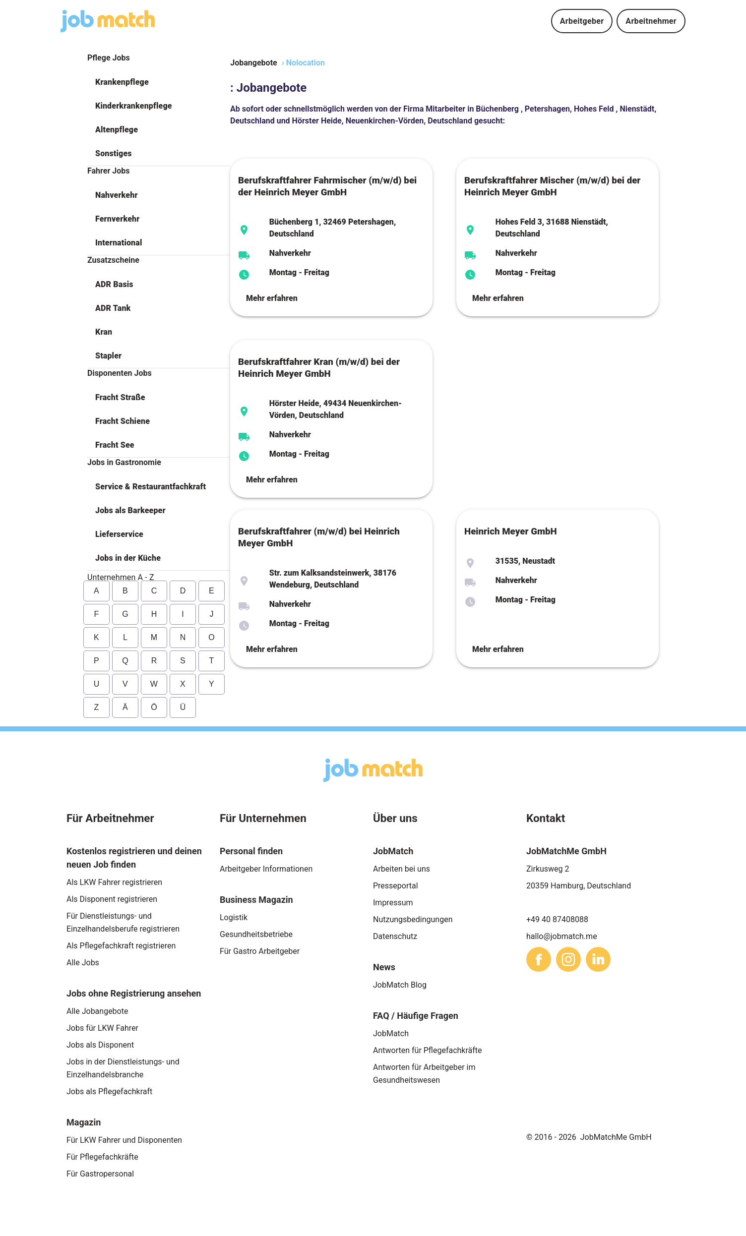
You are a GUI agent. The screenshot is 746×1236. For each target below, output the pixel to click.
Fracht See (114, 445)
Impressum (393, 902)
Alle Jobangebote (97, 1011)
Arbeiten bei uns (401, 869)
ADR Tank (112, 308)
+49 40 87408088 (557, 919)
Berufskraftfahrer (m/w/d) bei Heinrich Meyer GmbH (319, 537)
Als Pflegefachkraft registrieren (121, 945)
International (118, 242)
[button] (158, 82)
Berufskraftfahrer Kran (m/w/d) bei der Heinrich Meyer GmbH (319, 367)
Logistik (234, 917)
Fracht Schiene (122, 421)
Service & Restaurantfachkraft (150, 486)
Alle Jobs (82, 962)
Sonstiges (113, 153)
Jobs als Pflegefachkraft (109, 1091)
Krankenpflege (122, 82)
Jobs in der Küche (128, 558)
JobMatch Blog (400, 985)
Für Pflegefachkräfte (102, 1157)
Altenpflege (116, 129)
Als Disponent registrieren (111, 899)
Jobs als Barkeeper (130, 510)
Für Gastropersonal (100, 1173)
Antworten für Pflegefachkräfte (427, 1050)
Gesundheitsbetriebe (256, 934)
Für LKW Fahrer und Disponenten (124, 1140)
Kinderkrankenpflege (133, 106)
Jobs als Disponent (100, 1045)
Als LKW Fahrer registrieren (114, 882)
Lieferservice (119, 534)
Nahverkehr (116, 195)
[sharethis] (538, 959)
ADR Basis (114, 284)
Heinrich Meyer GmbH (510, 531)
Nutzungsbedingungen (412, 919)
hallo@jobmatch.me (561, 936)
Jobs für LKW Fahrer (102, 1028)
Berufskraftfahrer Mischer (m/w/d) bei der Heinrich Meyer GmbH (552, 186)
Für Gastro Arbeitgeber (260, 951)
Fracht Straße (120, 397)
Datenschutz (395, 936)
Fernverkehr (117, 219)
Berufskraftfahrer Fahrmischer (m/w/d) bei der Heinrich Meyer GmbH (327, 186)
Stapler (108, 355)
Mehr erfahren (272, 298)
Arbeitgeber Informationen (266, 869)
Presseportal (395, 885)
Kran (103, 332)
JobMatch (391, 1033)
